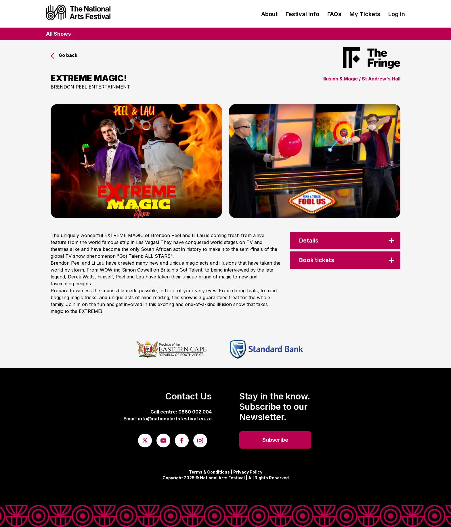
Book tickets (316, 260)
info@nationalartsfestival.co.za (175, 419)
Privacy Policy (247, 472)
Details (308, 240)
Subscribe (275, 440)
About (269, 14)
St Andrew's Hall (381, 79)
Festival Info (302, 14)
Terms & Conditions (209, 472)
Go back (64, 55)
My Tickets (364, 14)
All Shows (58, 34)
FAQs (334, 14)
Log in (396, 14)
